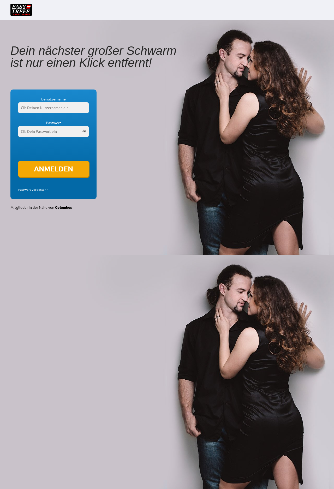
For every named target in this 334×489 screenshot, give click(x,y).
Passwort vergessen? (33, 189)
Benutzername (53, 99)
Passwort (53, 123)
